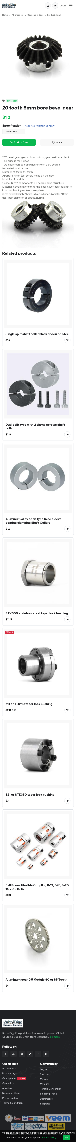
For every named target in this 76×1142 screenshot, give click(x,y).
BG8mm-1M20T (14, 131)
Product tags (9, 1073)
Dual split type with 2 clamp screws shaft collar (35, 426)
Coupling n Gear (35, 15)
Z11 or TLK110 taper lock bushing (29, 704)
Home (5, 15)
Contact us (8, 1083)
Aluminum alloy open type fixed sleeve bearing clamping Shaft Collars (33, 520)
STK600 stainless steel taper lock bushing (37, 613)
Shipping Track (48, 1093)
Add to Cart (19, 142)
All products (17, 15)
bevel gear (12, 101)
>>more (55, 1036)
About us (7, 1088)
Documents (46, 1098)
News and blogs (11, 1093)
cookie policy (49, 1137)
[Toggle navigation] (71, 5)
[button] (48, 5)
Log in (43, 1069)
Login (63, 5)
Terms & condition (12, 1102)
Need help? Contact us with (39, 125)
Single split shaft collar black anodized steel (38, 334)
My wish (44, 1079)
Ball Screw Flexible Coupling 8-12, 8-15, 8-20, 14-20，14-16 (37, 887)
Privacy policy (10, 1098)
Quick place (14, 1078)
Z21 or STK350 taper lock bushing (30, 794)
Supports (45, 1103)
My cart (44, 1083)
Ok (66, 1137)
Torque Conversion (50, 1088)
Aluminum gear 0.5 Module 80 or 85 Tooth (36, 979)
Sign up (44, 1074)
